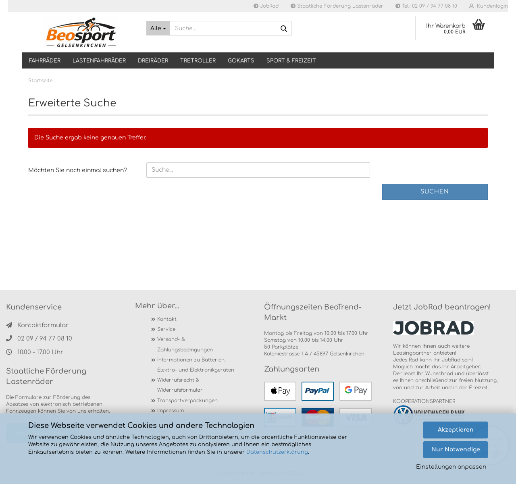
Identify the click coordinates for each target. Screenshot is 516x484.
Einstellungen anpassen (451, 467)
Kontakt (167, 319)
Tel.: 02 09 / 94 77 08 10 (426, 6)
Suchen (434, 192)
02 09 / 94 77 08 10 (39, 338)
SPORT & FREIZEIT (291, 61)
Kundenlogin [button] (488, 6)
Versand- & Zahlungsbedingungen (185, 344)
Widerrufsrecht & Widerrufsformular (180, 385)
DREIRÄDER (153, 61)
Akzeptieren (456, 430)
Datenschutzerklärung (277, 452)
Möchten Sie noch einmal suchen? (77, 170)
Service (166, 329)
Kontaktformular (37, 325)
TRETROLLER (198, 61)
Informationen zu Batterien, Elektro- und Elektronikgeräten (195, 365)
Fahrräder (44, 61)
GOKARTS (241, 61)
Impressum (170, 410)
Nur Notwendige (455, 450)
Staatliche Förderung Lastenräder (337, 6)
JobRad (266, 6)
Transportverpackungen (187, 400)
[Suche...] (158, 28)
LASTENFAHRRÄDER (99, 61)
